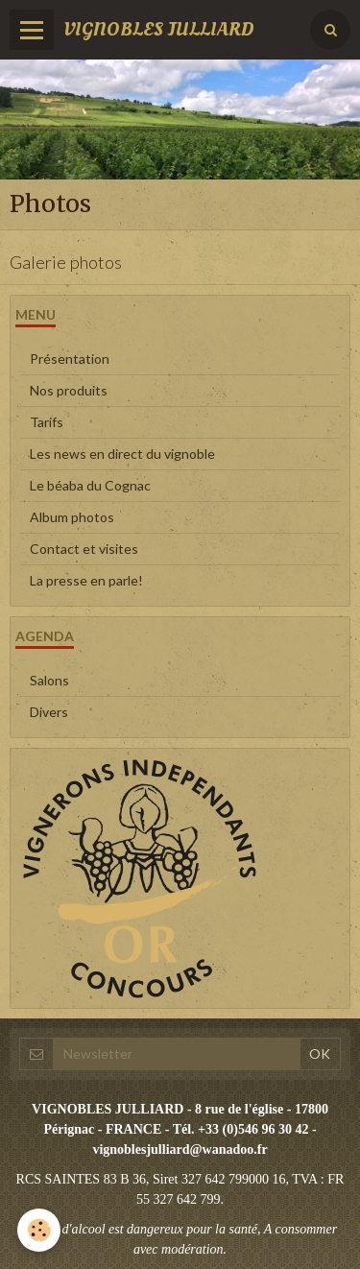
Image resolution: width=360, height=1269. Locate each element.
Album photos (72, 517)
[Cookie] (38, 1230)
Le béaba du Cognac (90, 485)
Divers (49, 712)
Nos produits (69, 390)
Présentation (69, 358)
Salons (49, 680)
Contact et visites (84, 548)
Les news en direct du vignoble (122, 453)
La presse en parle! (86, 580)
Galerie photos (66, 262)
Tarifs (46, 422)
